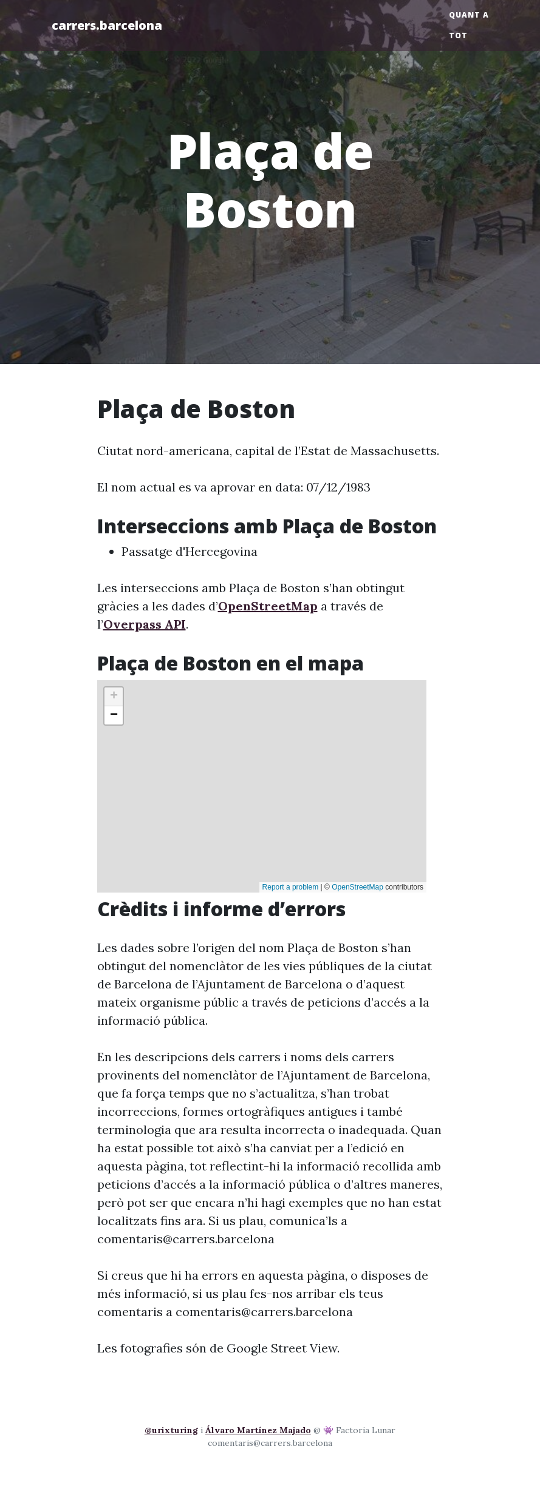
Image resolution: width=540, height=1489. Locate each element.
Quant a (469, 15)
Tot (458, 35)
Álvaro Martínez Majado (258, 1430)
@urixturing (171, 1430)
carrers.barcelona (107, 25)
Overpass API (144, 624)
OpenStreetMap (268, 605)
